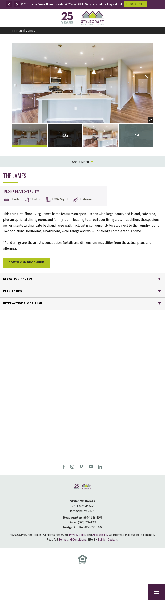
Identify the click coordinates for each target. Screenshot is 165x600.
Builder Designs (107, 540)
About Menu (80, 162)
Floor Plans (18, 31)
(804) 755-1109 (93, 527)
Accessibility (100, 535)
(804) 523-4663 (93, 517)
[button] (9, 4)
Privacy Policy (77, 535)
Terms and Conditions (72, 540)
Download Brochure (26, 262)
